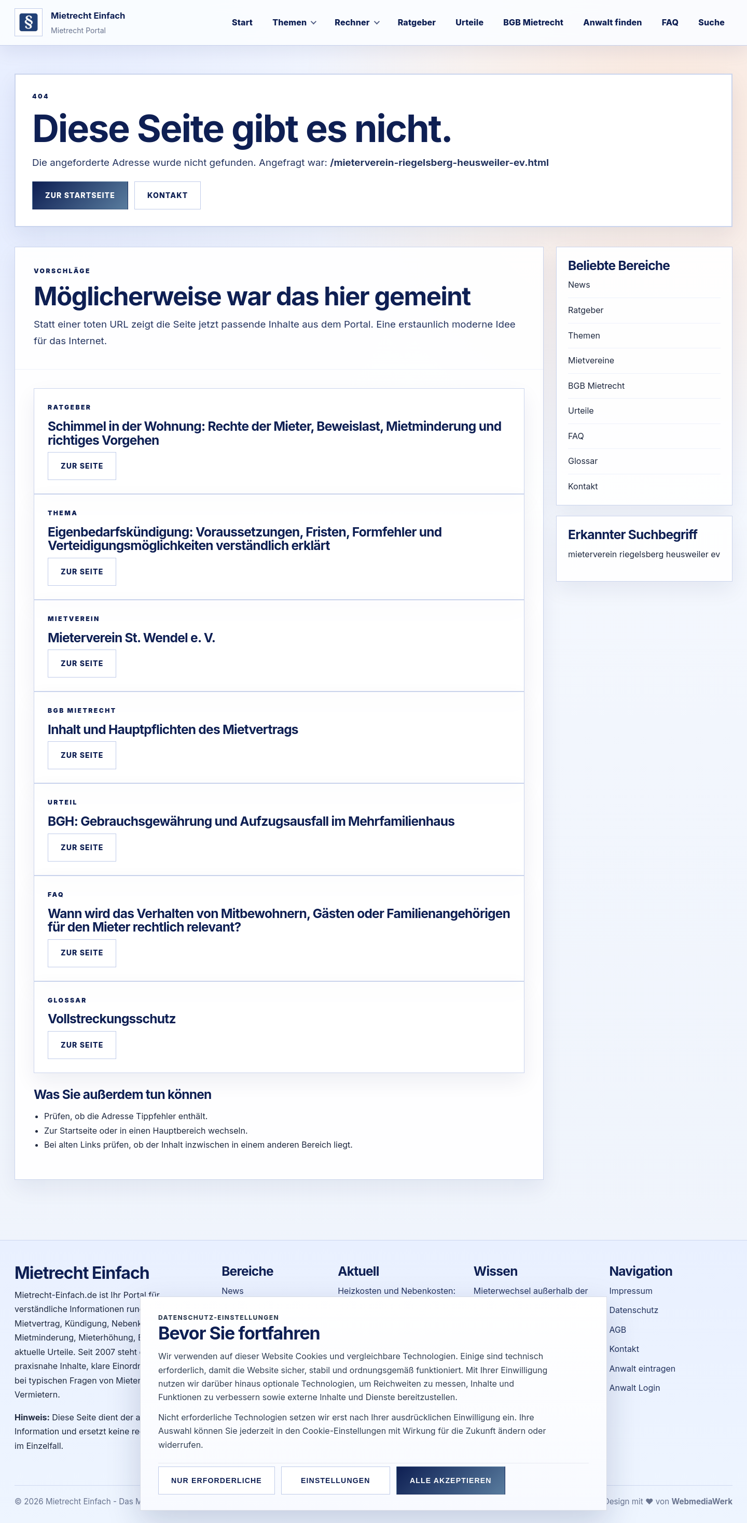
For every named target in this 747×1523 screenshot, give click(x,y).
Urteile (581, 410)
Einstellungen (335, 1480)
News (579, 284)
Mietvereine (591, 360)
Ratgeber (586, 310)
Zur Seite (82, 465)
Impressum (631, 1291)
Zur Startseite (80, 195)
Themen (584, 335)
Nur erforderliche (216, 1480)
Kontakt (167, 195)
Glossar (583, 461)
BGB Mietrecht (596, 385)
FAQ (576, 436)
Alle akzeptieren (451, 1480)
